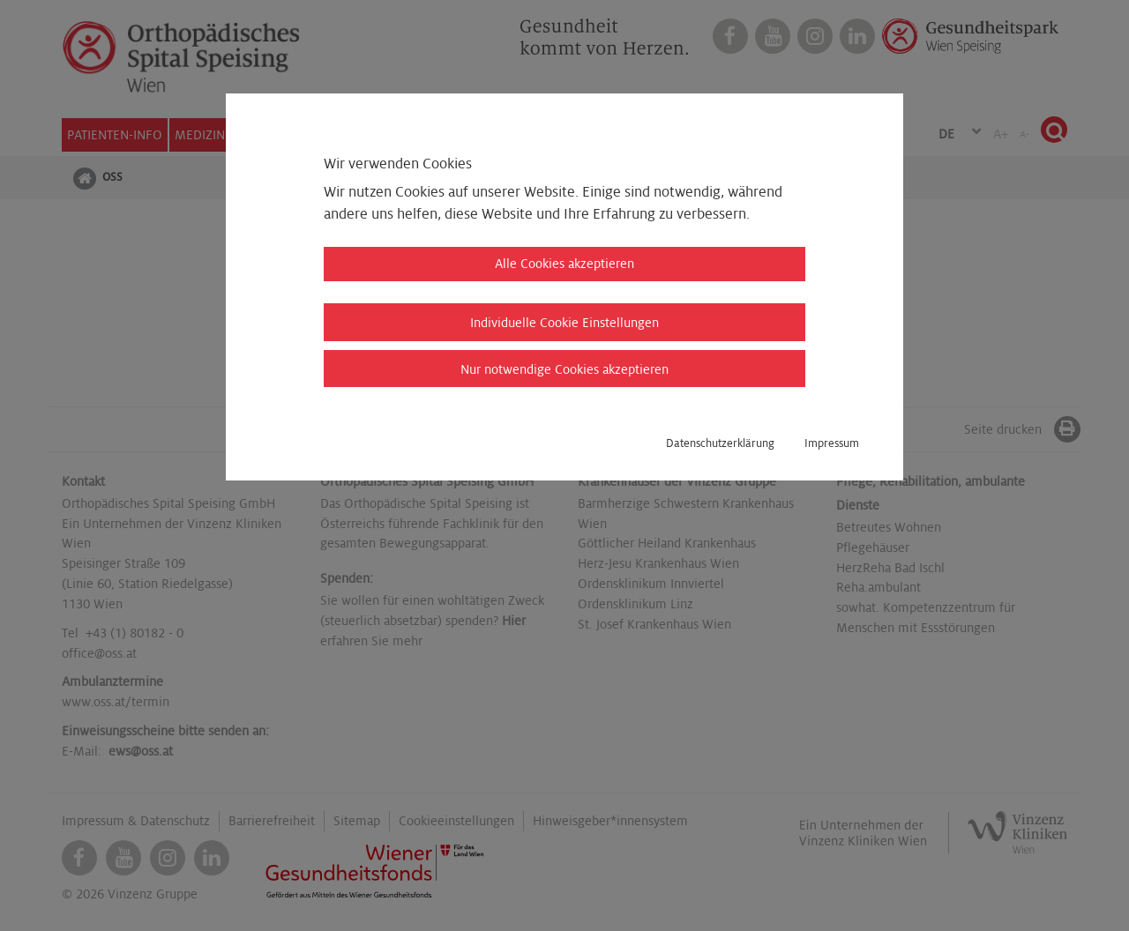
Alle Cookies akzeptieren (564, 264)
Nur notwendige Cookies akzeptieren (564, 369)
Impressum (831, 443)
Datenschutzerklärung (720, 443)
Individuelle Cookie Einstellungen (564, 323)
